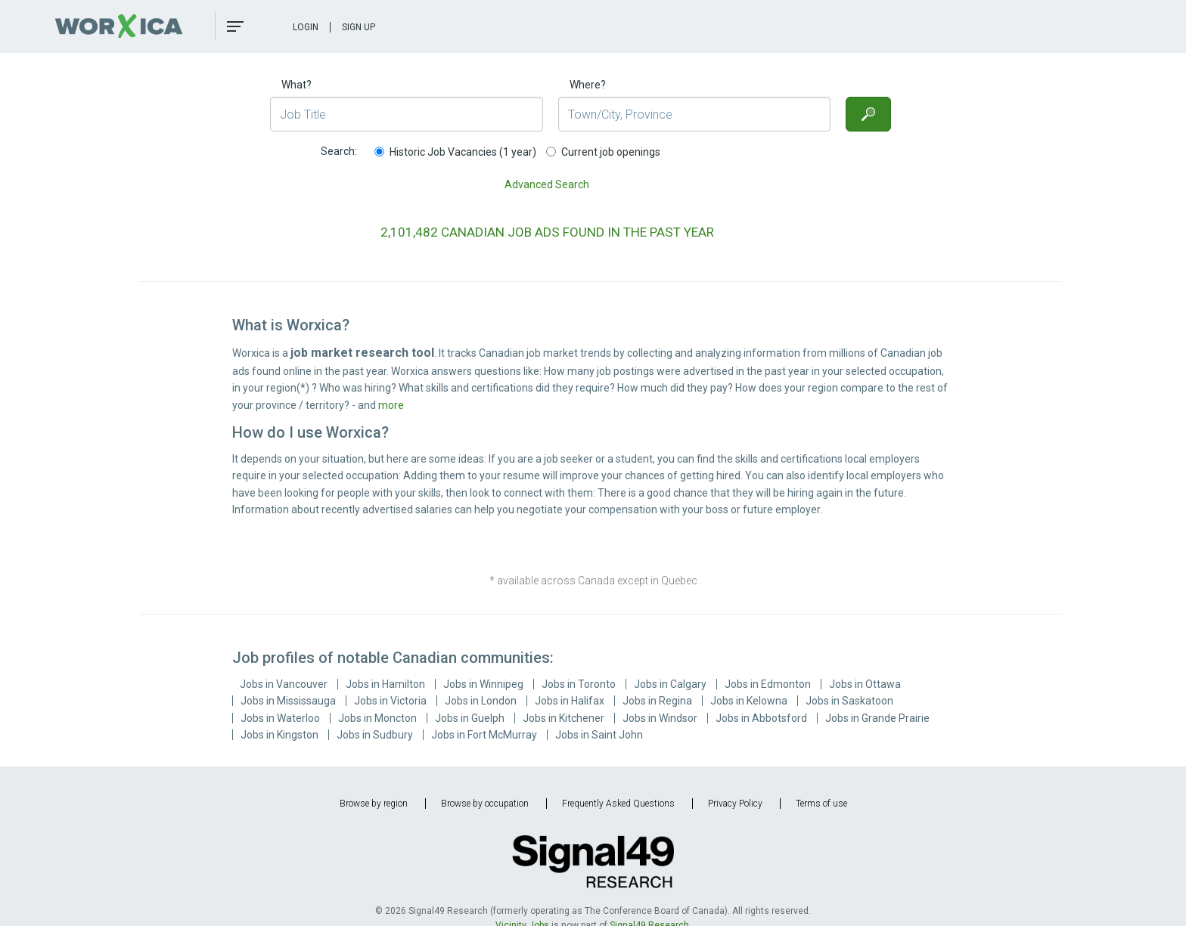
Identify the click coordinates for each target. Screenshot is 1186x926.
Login (305, 27)
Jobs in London (481, 701)
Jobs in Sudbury (375, 735)
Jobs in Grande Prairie (877, 718)
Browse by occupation (485, 803)
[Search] (868, 114)
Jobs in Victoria (390, 701)
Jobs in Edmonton (768, 684)
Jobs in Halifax (569, 701)
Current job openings (603, 152)
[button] (235, 26)
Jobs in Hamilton (385, 684)
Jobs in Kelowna (748, 701)
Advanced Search (547, 184)
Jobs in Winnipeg (483, 684)
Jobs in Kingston (279, 735)
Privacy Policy (735, 803)
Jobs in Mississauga (288, 701)
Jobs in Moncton (377, 718)
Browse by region (374, 803)
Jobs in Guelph (470, 718)
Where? (588, 85)
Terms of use (821, 803)
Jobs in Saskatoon (849, 701)
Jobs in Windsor (659, 718)
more (391, 405)
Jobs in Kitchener (563, 718)
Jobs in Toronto (579, 684)
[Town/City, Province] (694, 114)
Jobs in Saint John (599, 735)
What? (296, 85)
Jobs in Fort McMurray (484, 735)
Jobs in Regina (657, 701)
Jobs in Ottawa (865, 684)
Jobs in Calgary (670, 684)
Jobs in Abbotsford (761, 718)
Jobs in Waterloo (280, 718)
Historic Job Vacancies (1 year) (455, 152)
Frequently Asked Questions (618, 803)
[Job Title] (406, 114)
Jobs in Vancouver (284, 684)
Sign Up (358, 27)
